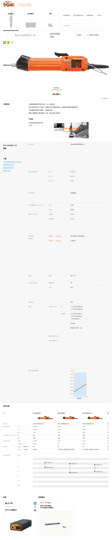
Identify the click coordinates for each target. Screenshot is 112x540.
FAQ (70, 517)
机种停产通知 (73, 520)
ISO (49, 532)
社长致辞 (51, 517)
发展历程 (51, 520)
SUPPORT (89, 15)
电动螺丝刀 (30, 511)
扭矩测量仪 (30, 514)
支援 (70, 511)
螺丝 (28, 517)
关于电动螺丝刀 (105, 98)
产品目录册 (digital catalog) (12, 162)
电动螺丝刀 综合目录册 (97, 517)
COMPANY (66, 15)
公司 (49, 511)
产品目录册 (93, 520)
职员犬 (50, 529)
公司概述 (51, 514)
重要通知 (93, 523)
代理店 (71, 523)
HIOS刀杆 (58, 185)
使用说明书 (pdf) (8, 164)
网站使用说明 (94, 511)
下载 (70, 526)
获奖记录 (51, 523)
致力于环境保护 (53, 536)
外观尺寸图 (6, 170)
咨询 (70, 514)
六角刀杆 (58, 190)
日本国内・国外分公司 (55, 526)
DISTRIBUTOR (78, 15)
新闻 (91, 514)
